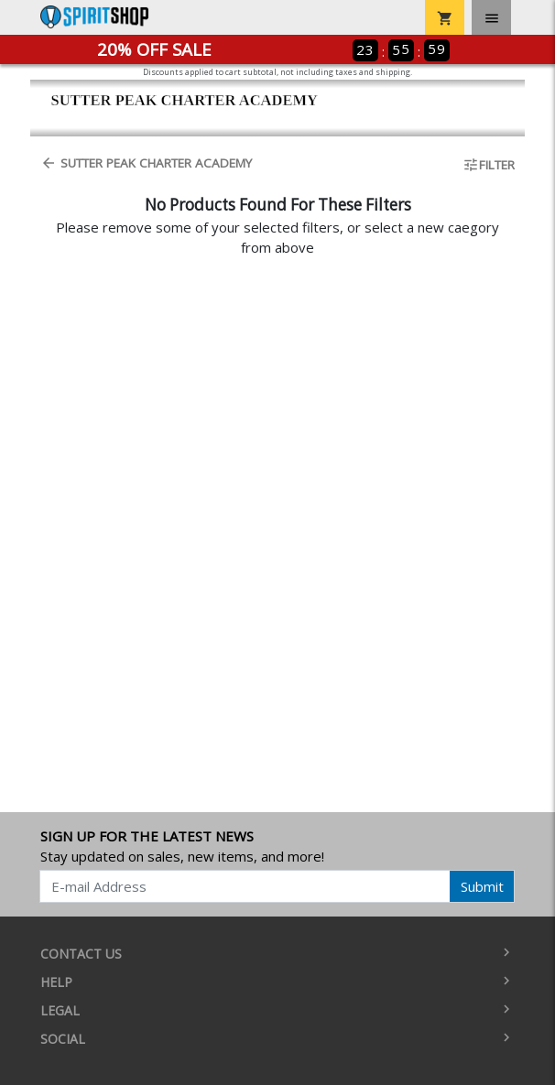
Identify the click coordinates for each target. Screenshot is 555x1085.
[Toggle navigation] (491, 17)
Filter (488, 165)
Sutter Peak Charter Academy (146, 163)
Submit (482, 886)
